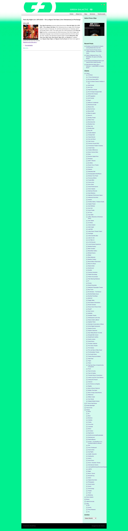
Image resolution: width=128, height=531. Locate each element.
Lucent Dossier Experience (94, 244)
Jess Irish (90, 208)
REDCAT (90, 298)
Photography (91, 482)
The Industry (91, 347)
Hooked (90, 199)
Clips (85, 14)
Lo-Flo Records (91, 242)
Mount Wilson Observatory (94, 261)
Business (90, 417)
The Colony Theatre (93, 345)
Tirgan (89, 360)
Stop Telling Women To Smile (95, 332)
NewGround (91, 268)
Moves (87, 499)
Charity (89, 422)
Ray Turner (90, 289)
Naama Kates (91, 265)
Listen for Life (91, 237)
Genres (88, 409)
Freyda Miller (91, 180)
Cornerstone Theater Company (95, 145)
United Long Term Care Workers (95, 377)
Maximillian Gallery (92, 250)
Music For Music (92, 263)
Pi (88, 281)
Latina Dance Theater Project (95, 231)
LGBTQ (90, 469)
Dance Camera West (93, 152)
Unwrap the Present (93, 379)
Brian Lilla (90, 126)
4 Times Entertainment (93, 77)
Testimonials (101, 14)
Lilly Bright (90, 233)
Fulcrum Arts (91, 182)
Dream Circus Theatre (93, 165)
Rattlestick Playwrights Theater (95, 287)
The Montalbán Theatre (93, 352)
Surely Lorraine (91, 339)
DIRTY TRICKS (91, 160)
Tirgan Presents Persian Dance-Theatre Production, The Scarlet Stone (94, 51)
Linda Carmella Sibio (93, 235)
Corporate (90, 426)
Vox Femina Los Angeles (94, 383)
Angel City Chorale (92, 89)
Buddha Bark (91, 128)
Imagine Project (92, 203)
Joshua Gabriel (91, 224)
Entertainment (91, 437)
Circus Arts (90, 424)
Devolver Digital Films (93, 156)
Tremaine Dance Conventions (95, 375)
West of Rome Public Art (94, 388)
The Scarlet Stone (92, 354)
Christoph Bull (91, 134)
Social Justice (91, 484)
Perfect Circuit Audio (93, 276)
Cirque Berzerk (91, 137)
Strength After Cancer (93, 335)
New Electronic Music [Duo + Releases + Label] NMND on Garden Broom (95, 66)
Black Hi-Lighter (92, 113)
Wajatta (90, 386)
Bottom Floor (91, 119)
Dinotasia (90, 158)
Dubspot (90, 169)
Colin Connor (91, 141)
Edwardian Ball (91, 171)
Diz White (90, 163)
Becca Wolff (91, 111)
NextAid (90, 270)
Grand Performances (93, 186)
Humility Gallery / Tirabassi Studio (96, 201)
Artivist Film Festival (93, 93)
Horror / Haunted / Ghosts (94, 462)
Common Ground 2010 (93, 143)
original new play (90, 501)
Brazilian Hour (91, 124)
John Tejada (91, 220)
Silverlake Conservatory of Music (96, 324)
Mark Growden (91, 248)
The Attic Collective (92, 343)
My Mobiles (102, 526)
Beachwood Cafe (92, 104)
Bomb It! (90, 115)
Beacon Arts (91, 106)
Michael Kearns (91, 253)
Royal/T (90, 309)
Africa (89, 411)
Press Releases (92, 509)
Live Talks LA (91, 240)
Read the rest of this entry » (30, 42)
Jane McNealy (91, 206)
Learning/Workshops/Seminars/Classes (97, 467)
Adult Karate (91, 85)
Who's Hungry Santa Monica (95, 392)
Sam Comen (91, 311)
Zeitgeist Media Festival (93, 401)
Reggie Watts (91, 300)
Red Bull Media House (93, 294)
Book (89, 415)
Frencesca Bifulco (92, 178)
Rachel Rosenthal (92, 285)
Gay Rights (90, 451)
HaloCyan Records (92, 190)
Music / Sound (91, 473)
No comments (29, 45)
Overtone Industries (92, 272)
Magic (89, 471)
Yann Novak (91, 399)
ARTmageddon (91, 96)
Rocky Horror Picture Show (94, 306)
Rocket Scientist (92, 304)
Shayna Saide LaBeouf (93, 319)
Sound (89, 486)
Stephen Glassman (92, 330)
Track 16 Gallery (92, 373)
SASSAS (90, 313)
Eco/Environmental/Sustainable (95, 435)
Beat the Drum (91, 109)
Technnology (91, 488)
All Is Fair (90, 87)
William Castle (91, 396)
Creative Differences (93, 150)
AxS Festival (91, 98)
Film (89, 445)
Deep (89, 154)
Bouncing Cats (91, 122)
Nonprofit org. (91, 475)
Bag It (89, 100)
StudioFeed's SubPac (93, 337)
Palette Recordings (92, 274)
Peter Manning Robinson (94, 278)
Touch (89, 368)
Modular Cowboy (92, 259)
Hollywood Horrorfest (93, 197)
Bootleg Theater (92, 117)
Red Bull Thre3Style (93, 296)
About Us (79, 14)
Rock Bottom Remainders (94, 302)
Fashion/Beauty (92, 439)
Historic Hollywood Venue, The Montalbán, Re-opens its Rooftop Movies (94, 57)
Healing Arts (91, 456)
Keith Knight (91, 227)
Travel (89, 492)
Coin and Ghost (92, 139)
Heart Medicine (91, 193)
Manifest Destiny (92, 246)
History (89, 458)
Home (71, 14)
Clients (88, 73)
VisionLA (90, 381)
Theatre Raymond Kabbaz (94, 356)
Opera (89, 477)
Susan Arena (91, 341)
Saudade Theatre (92, 315)
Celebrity (90, 420)
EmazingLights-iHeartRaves (94, 173)
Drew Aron (90, 167)
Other (87, 503)
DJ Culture (90, 430)
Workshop (90, 495)
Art (88, 413)
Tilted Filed (90, 358)
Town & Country (92, 371)
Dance (89, 428)
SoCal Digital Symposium (94, 326)
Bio (89, 505)
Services (92, 14)
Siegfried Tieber (92, 322)
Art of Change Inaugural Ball (95, 91)
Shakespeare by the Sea (94, 317)
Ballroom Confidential (93, 102)
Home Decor (91, 460)
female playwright (90, 405)
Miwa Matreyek (91, 257)
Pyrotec (90, 283)
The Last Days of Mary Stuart (95, 350)
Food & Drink (91, 449)
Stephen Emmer (92, 328)
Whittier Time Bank (92, 390)
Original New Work (92, 480)
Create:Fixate (91, 147)
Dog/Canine (91, 433)
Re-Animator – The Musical (94, 291)
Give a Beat (91, 184)
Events (89, 507)
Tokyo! (89, 362)
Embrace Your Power (93, 175)
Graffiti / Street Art (92, 454)
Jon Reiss (90, 222)
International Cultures (93, 464)
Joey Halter (91, 214)
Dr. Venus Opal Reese (91, 403)
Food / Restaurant (92, 447)
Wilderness (90, 394)
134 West (90, 75)
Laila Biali (90, 229)
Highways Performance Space (95, 195)
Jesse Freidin (91, 210)
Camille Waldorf (92, 132)
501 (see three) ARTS (93, 79)
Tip (89, 511)
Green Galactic (91, 188)
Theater (90, 490)
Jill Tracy (90, 212)
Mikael (89, 255)
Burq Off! (90, 130)
